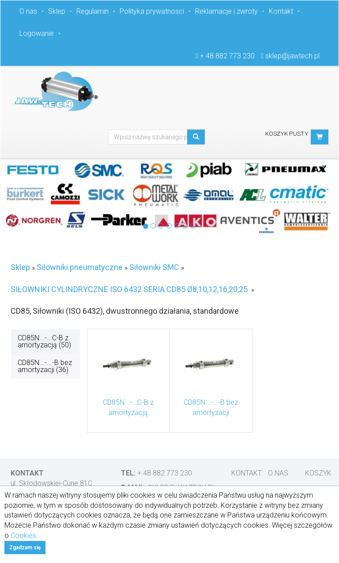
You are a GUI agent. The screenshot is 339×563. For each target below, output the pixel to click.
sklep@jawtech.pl (292, 56)
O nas (28, 11)
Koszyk (318, 473)
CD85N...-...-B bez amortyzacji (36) (45, 366)
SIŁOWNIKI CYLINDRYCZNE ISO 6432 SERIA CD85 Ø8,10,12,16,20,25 (129, 289)
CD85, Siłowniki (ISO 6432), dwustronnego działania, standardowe (125, 311)
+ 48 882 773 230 (227, 56)
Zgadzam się (25, 547)
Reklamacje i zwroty (226, 11)
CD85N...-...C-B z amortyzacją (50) (44, 341)
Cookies (23, 535)
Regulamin (92, 11)
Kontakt (281, 11)
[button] (319, 137)
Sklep (56, 11)
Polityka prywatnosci (152, 11)
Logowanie (36, 33)
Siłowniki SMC (154, 267)
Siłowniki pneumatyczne (80, 267)
